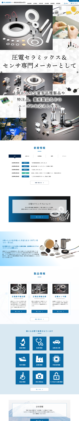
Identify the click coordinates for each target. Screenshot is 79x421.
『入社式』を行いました (36, 169)
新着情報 (52, 3)
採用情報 (58, 3)
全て (15, 156)
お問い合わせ (74, 3)
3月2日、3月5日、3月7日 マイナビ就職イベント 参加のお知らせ (46, 173)
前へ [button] (1, 72)
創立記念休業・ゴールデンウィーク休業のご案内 (42, 166)
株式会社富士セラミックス (13, 2)
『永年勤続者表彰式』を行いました (39, 163)
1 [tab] (37, 138)
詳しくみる (38, 389)
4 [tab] (41, 138)
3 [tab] (40, 138)
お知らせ (27, 156)
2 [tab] (38, 138)
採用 (52, 156)
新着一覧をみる (38, 182)
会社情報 (47, 3)
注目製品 (35, 3)
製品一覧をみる (38, 319)
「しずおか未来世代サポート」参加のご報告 (41, 176)
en (74, 1)
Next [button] (77, 72)
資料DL (67, 3)
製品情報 (29, 3)
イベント (64, 156)
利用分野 (41, 3)
